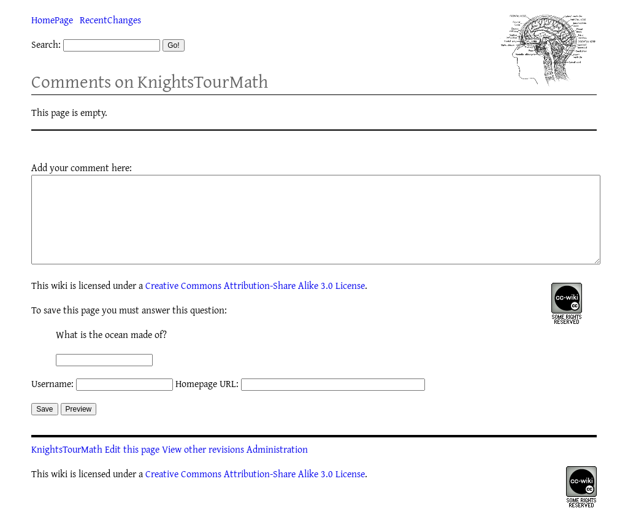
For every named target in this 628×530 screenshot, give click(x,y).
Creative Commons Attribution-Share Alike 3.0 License (255, 303)
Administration (277, 467)
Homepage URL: (207, 401)
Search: (46, 44)
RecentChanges (110, 19)
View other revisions (203, 467)
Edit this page (132, 467)
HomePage (52, 19)
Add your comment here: (81, 167)
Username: (52, 401)
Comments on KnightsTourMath (149, 81)
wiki (59, 303)
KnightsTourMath (66, 467)
